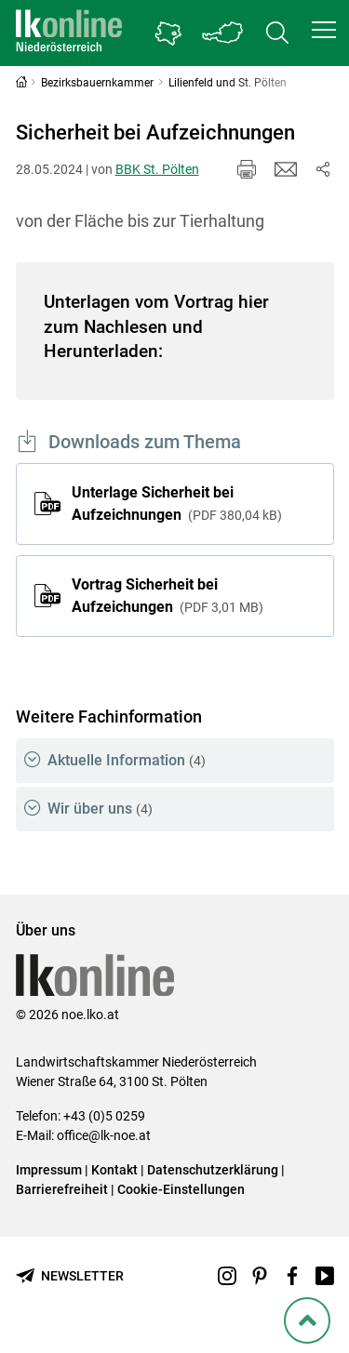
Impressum (49, 1169)
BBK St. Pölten (157, 169)
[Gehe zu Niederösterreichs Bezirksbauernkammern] (168, 33)
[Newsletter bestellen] (70, 1276)
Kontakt (114, 1169)
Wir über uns (100, 808)
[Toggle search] (277, 33)
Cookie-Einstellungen (181, 1189)
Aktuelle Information (126, 760)
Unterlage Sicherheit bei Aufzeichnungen (177, 504)
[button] (324, 30)
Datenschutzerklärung (212, 1169)
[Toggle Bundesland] (223, 33)
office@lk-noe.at (104, 1135)
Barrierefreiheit (62, 1189)
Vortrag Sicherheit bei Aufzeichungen (167, 596)
